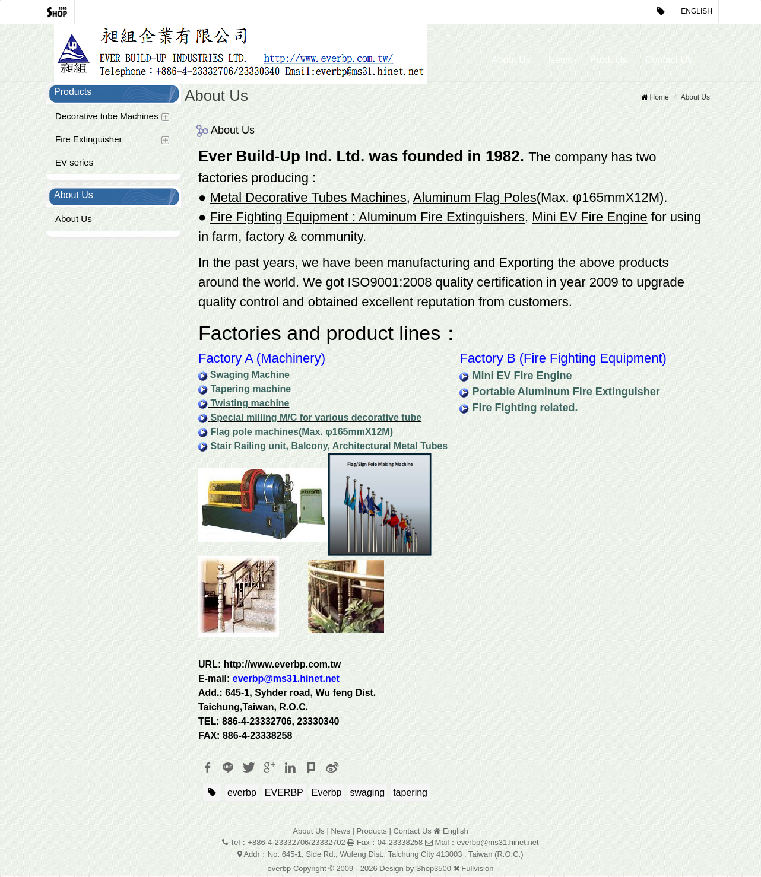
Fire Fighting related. (525, 410)
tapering (410, 795)
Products (608, 60)
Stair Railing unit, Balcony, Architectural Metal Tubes (329, 448)
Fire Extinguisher (88, 141)
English (696, 11)
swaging (367, 795)
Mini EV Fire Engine (522, 378)
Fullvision (477, 870)
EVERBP (284, 795)
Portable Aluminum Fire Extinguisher (565, 394)
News (560, 60)
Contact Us (668, 60)
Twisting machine (249, 406)
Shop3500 (433, 870)
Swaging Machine (250, 377)
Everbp (327, 795)
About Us (511, 60)
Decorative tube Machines (106, 118)
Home (659, 100)
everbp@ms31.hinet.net (286, 681)
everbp (241, 795)
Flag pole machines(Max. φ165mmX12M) (301, 434)
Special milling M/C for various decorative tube (315, 420)
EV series (74, 165)
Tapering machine (249, 391)
